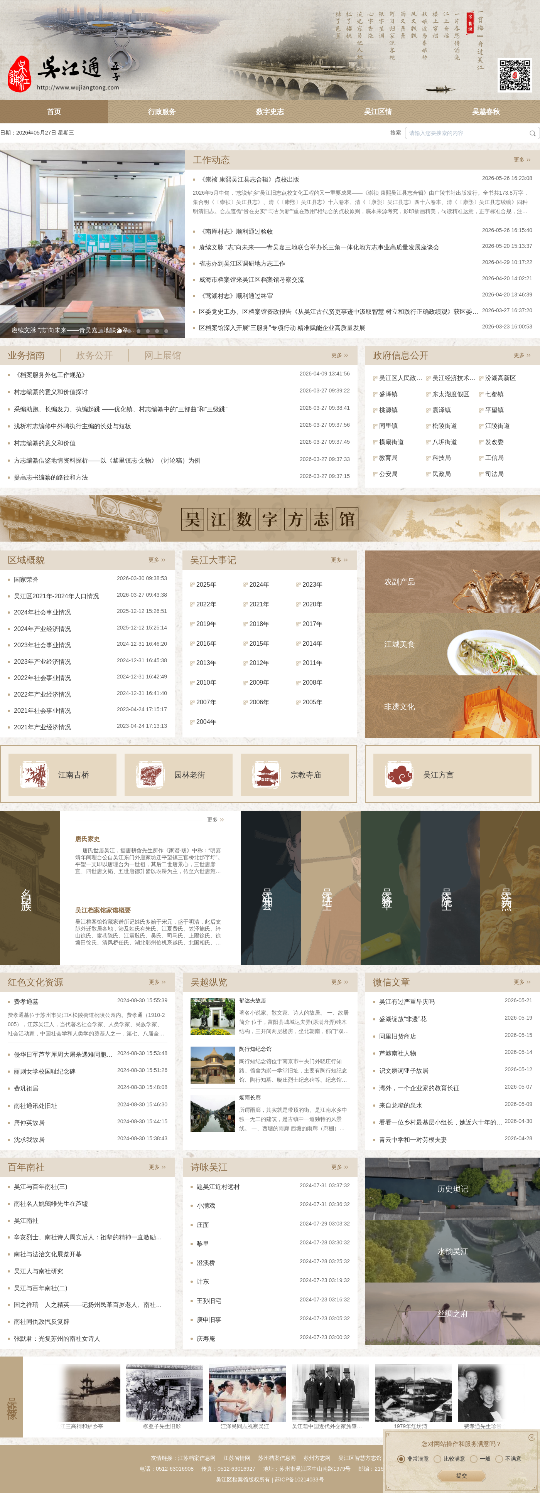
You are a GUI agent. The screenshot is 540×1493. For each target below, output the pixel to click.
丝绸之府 (452, 1314)
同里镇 (388, 425)
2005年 (312, 702)
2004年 (206, 722)
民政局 (441, 474)
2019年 (206, 624)
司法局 (494, 474)
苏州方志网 (317, 1458)
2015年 (260, 643)
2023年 (312, 584)
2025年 (206, 584)
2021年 (260, 604)
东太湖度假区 (450, 394)
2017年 (312, 624)
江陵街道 (497, 425)
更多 (519, 160)
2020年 (312, 604)
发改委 (494, 442)
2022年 (206, 604)
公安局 (388, 474)
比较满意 (449, 1459)
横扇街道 (391, 442)
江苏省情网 (236, 1458)
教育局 (388, 457)
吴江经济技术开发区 (455, 378)
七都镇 (494, 394)
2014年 (312, 643)
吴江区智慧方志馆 (359, 1458)
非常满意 (413, 1459)
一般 (480, 1459)
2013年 (206, 663)
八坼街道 (444, 442)
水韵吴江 (452, 1251)
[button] (101, 331)
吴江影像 (12, 1397)
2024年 (260, 584)
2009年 (260, 682)
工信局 (494, 457)
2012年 (260, 663)
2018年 (260, 624)
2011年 (312, 663)
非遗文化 (399, 706)
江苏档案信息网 (197, 1458)
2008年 (312, 682)
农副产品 (399, 581)
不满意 (508, 1459)
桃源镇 (388, 410)
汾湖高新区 (500, 378)
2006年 (260, 702)
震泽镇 (441, 410)
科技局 (441, 457)
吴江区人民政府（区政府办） (402, 378)
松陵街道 (444, 425)
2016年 (206, 643)
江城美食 (399, 644)
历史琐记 (452, 1189)
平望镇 (494, 410)
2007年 (206, 702)
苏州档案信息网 (277, 1458)
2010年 (206, 682)
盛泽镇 (388, 394)
